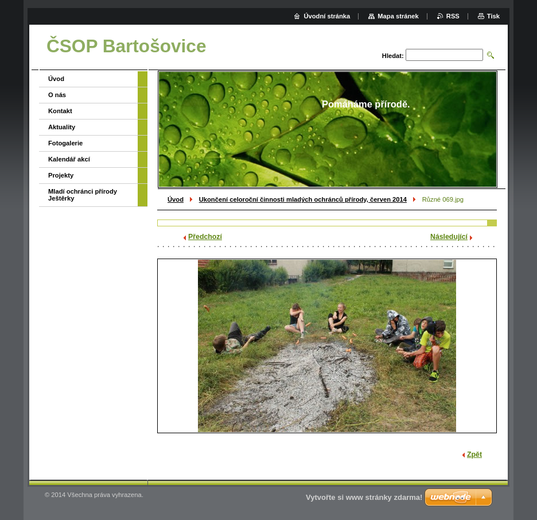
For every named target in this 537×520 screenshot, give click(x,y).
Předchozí (205, 237)
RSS (453, 16)
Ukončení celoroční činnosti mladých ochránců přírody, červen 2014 (303, 199)
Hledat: (393, 55)
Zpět (474, 454)
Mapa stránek (398, 16)
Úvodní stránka (326, 16)
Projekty (60, 175)
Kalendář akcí (69, 159)
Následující (449, 237)
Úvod (176, 199)
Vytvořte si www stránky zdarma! (364, 497)
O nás (57, 94)
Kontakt (60, 110)
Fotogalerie (65, 143)
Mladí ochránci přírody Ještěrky (82, 195)
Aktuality (61, 127)
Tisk (493, 16)
